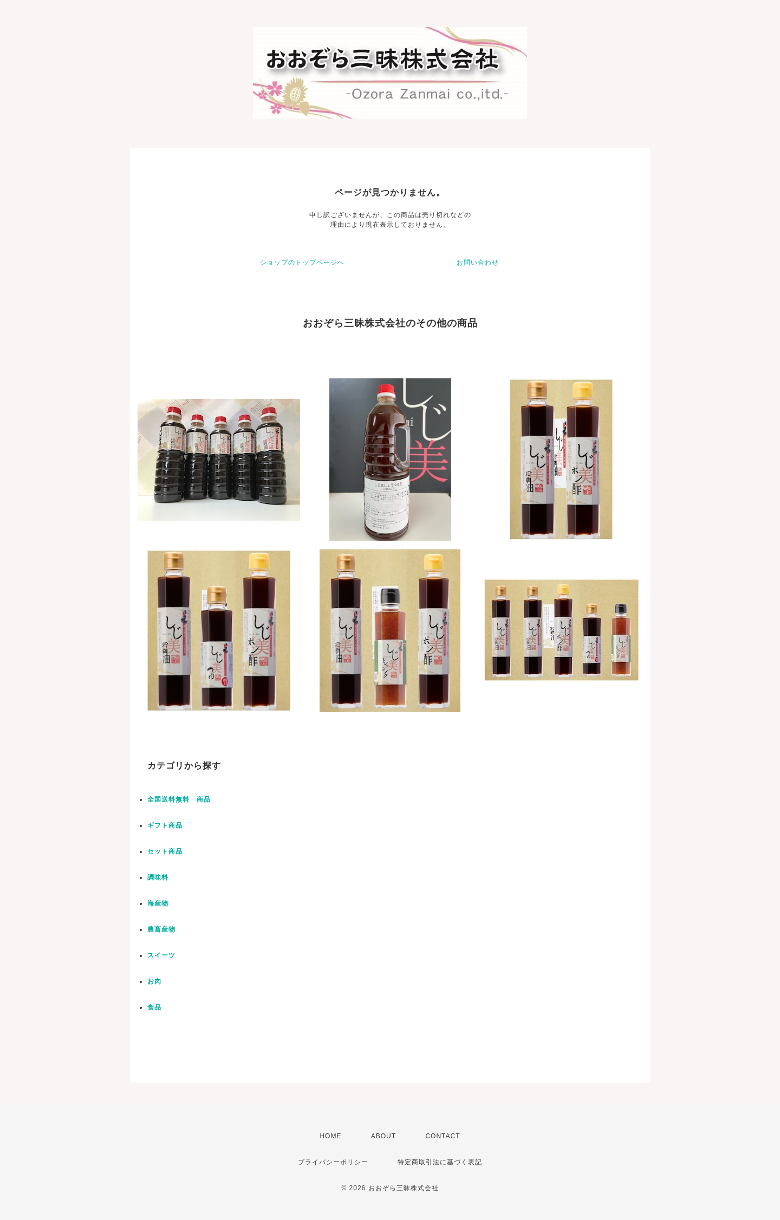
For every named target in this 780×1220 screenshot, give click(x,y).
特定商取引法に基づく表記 (440, 1162)
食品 (154, 1007)
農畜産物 (161, 929)
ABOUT (383, 1136)
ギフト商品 (165, 825)
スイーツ (161, 955)
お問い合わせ (478, 262)
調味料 (157, 877)
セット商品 (165, 851)
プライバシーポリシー (333, 1162)
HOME (330, 1136)
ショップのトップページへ (302, 262)
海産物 (157, 903)
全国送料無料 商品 (179, 799)
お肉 (154, 981)
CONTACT (442, 1136)
